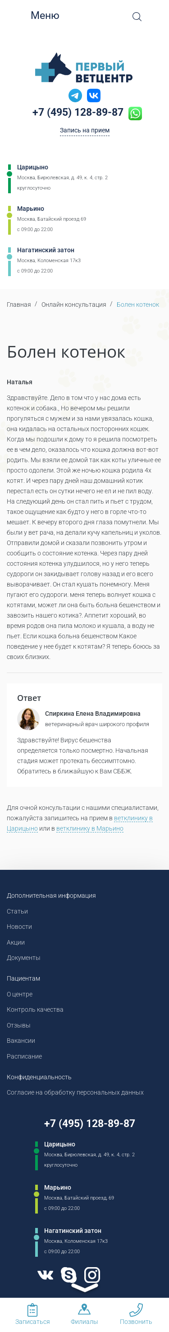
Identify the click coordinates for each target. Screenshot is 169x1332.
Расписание (24, 1056)
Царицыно (32, 167)
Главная (19, 304)
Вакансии (21, 1040)
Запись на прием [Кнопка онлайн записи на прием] (85, 130)
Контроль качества (35, 1009)
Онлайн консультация (73, 304)
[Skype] (69, 1275)
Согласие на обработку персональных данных (75, 1092)
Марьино (30, 208)
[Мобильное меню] (22, 15)
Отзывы (19, 1025)
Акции (16, 942)
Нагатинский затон (45, 250)
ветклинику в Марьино (89, 828)
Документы (24, 957)
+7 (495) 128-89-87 (77, 112)
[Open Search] (137, 16)
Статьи (17, 911)
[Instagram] (92, 1275)
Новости (19, 926)
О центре (19, 994)
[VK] (46, 1275)
